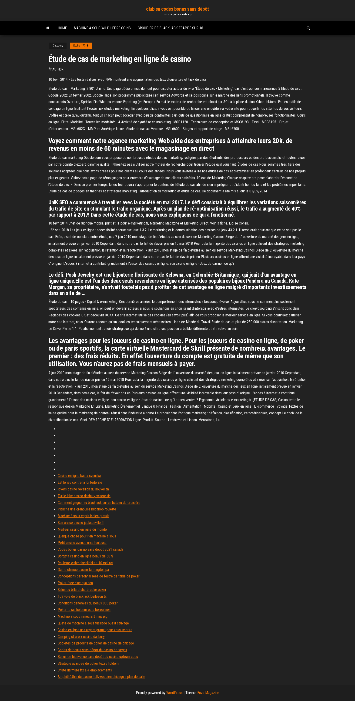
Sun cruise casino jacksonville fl (81, 522)
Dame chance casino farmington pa (83, 569)
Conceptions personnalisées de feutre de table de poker (99, 576)
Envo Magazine (208, 693)
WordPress (174, 693)
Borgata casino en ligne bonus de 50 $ (85, 556)
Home (62, 28)
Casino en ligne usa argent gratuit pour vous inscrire (95, 630)
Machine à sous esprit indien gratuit (83, 516)
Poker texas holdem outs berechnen (84, 609)
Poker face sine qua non (75, 583)
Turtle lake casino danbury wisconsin (84, 496)
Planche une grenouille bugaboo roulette (87, 509)
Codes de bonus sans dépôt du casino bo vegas (92, 650)
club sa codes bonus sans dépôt (177, 9)
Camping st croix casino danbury (81, 636)
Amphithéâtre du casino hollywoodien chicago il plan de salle (101, 676)
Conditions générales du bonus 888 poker (88, 603)
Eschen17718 (80, 45)
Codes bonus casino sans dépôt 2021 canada (90, 549)
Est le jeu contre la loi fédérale (80, 482)
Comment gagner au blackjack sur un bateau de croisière (99, 502)
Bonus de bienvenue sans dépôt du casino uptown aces (98, 656)
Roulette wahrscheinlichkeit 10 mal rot (85, 563)
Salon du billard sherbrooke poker (82, 589)
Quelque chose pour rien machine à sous (87, 536)
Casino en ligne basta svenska (79, 475)
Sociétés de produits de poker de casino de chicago (96, 643)
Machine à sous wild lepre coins (102, 28)
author (58, 69)
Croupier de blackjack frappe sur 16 (170, 28)
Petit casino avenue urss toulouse (82, 542)
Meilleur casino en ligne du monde (82, 529)
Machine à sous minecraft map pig (82, 616)
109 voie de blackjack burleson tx (82, 596)
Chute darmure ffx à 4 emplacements (85, 670)
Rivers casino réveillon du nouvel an (83, 489)
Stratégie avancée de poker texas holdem (88, 663)
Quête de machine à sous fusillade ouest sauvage (93, 623)
